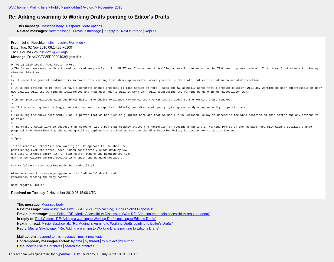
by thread (92, 241)
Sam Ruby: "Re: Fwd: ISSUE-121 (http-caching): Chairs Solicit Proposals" (98, 209)
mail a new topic (90, 236)
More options (92, 26)
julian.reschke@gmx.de (65, 42)
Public (55, 7)
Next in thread (131, 31)
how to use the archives (44, 246)
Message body (53, 26)
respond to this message (56, 236)
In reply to (111, 31)
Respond (73, 26)
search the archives (79, 246)
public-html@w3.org (79, 7)
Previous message (87, 31)
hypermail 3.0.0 (67, 254)
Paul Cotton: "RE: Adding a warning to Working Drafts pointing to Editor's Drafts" (95, 219)
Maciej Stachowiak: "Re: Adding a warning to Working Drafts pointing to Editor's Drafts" (107, 223)
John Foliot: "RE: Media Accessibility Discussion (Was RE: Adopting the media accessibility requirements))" (129, 214)
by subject (109, 241)
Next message (60, 31)
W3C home (17, 7)
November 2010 (110, 7)
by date (76, 241)
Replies (150, 31)
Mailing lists (38, 7)
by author (126, 241)
